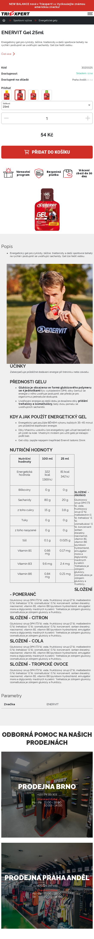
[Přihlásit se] (80, 5)
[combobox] (47, 106)
